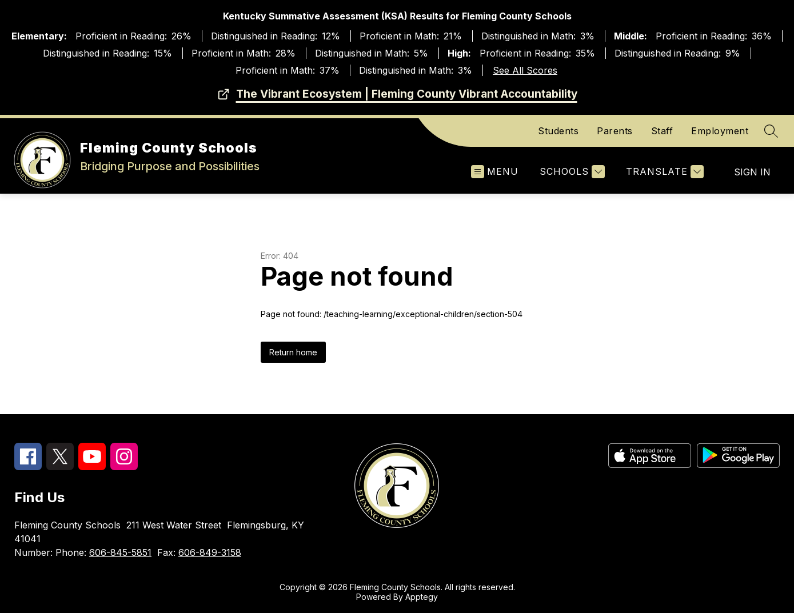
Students (558, 131)
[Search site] (771, 131)
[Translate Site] (663, 172)
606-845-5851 (120, 552)
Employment (719, 131)
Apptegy (421, 597)
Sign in (752, 172)
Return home (293, 352)
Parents (615, 131)
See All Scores (525, 70)
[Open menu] (494, 172)
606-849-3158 (209, 552)
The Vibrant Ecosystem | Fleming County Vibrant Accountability (406, 94)
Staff (662, 131)
